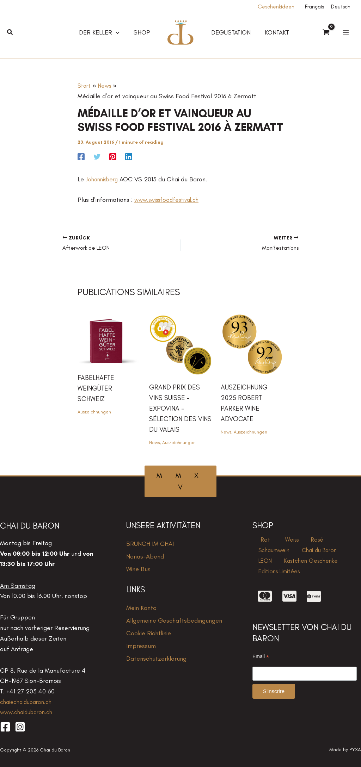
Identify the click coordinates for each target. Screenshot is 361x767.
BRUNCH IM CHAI (150, 543)
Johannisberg (104, 179)
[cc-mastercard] (265, 609)
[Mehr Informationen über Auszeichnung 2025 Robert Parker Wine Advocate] (252, 343)
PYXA (355, 749)
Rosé (303, 540)
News (154, 442)
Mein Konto (141, 607)
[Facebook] (81, 156)
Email (260, 669)
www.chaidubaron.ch (28, 712)
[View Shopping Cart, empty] (326, 32)
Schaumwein (334, 540)
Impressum (141, 645)
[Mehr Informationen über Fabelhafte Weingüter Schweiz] (109, 338)
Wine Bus (138, 569)
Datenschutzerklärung (156, 658)
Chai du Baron (275, 555)
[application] (118, 32)
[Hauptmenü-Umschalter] (345, 33)
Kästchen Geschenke (284, 568)
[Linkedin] (128, 156)
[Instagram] (20, 726)
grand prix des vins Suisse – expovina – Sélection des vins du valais (175, 407)
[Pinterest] (112, 156)
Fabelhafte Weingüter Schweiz (96, 387)
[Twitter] (96, 156)
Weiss (282, 540)
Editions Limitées (278, 582)
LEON (308, 555)
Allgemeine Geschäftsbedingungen (174, 620)
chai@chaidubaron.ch (28, 701)
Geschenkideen (276, 7)
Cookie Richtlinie (148, 633)
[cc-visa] (289, 609)
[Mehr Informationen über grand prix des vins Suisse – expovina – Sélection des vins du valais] (180, 343)
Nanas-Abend (145, 556)
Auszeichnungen (95, 411)
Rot (260, 540)
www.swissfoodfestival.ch (169, 200)
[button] (10, 32)
